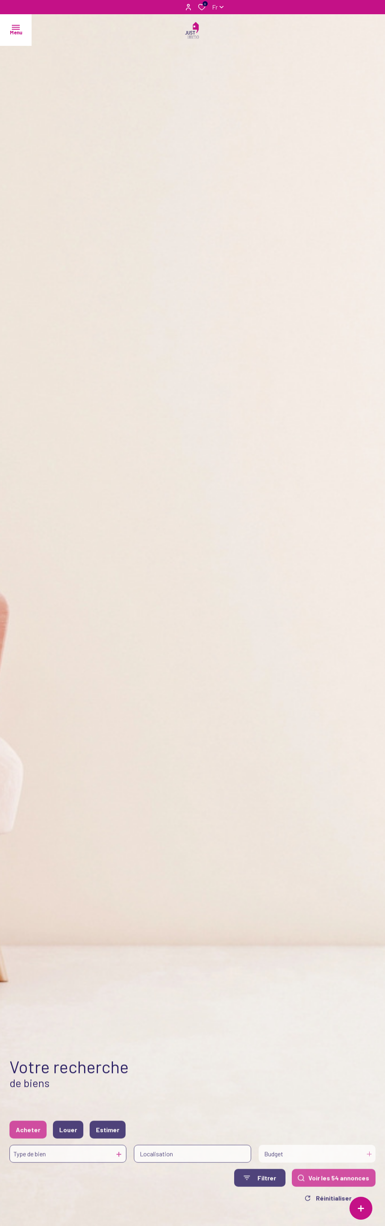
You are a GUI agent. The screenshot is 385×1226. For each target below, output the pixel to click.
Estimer (107, 1138)
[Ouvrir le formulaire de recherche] (259, 1187)
